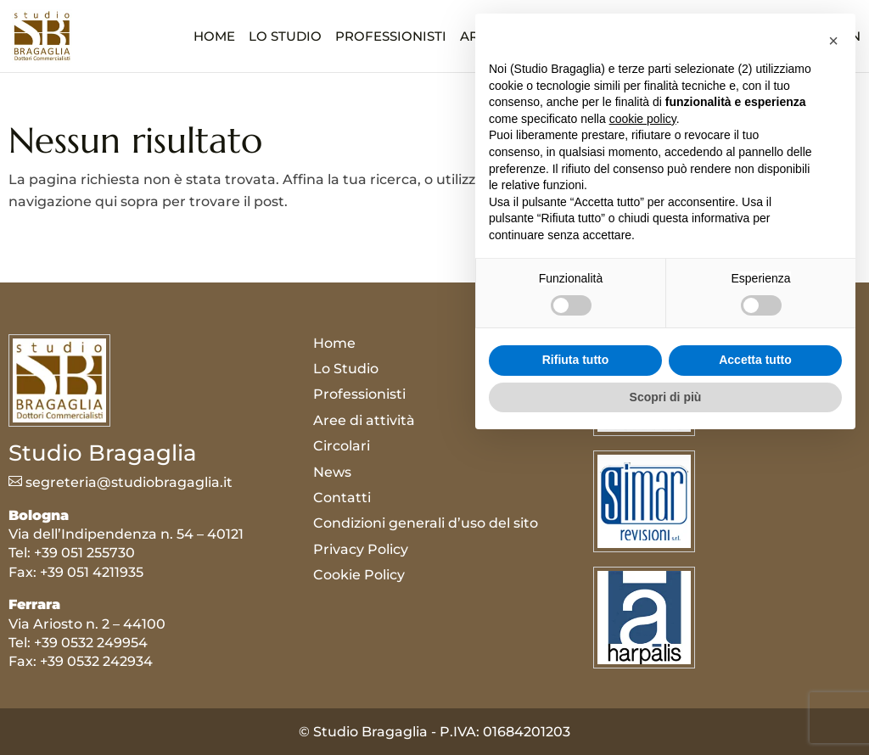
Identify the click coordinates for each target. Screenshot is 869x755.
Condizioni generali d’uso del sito (425, 523)
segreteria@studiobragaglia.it (120, 482)
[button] (833, 352)
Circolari (625, 37)
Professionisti (390, 37)
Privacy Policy (360, 549)
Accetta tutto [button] (755, 672)
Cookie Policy (359, 575)
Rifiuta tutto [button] (575, 672)
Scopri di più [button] (666, 708)
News (696, 37)
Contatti (762, 37)
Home (214, 37)
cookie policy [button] (642, 430)
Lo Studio (285, 37)
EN (851, 37)
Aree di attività (517, 37)
